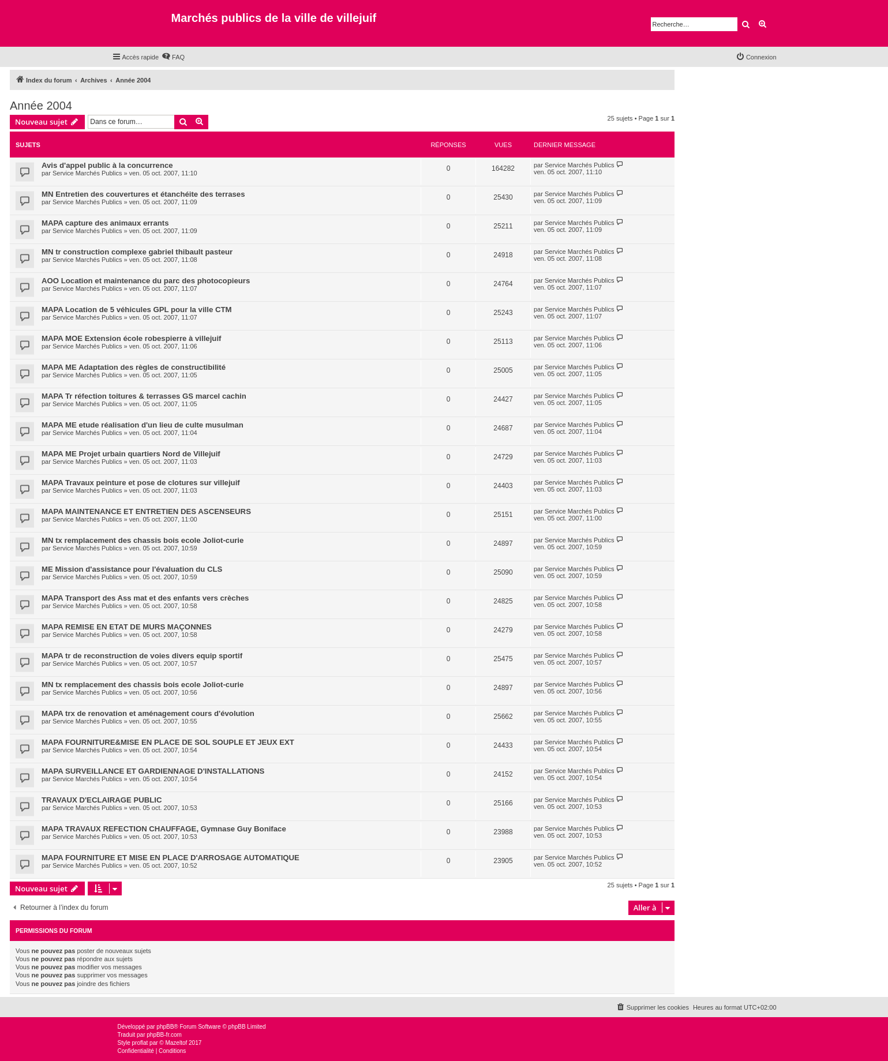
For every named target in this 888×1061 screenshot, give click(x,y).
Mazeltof (176, 1043)
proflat (140, 1043)
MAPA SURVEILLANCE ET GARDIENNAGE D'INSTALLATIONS (153, 771)
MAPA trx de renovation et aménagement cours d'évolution (148, 713)
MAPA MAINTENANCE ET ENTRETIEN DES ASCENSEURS (146, 511)
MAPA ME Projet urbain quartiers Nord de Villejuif (131, 453)
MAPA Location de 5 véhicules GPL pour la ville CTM (137, 309)
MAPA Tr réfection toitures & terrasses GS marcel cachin (144, 396)
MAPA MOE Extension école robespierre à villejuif (131, 338)
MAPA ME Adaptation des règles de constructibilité (134, 367)
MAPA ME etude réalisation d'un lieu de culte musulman (142, 425)
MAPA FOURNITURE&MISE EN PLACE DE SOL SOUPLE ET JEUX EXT (168, 742)
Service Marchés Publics (87, 173)
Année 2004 (41, 105)
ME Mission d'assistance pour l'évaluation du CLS (132, 569)
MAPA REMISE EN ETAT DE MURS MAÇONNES (127, 627)
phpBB (165, 1026)
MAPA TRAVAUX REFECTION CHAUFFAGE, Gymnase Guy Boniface (164, 828)
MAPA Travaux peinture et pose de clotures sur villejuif (141, 482)
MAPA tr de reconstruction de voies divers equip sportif (142, 655)
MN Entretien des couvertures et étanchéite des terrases (143, 194)
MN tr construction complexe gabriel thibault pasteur (137, 252)
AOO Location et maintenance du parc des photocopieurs (146, 280)
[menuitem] (173, 57)
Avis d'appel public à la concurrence (107, 165)
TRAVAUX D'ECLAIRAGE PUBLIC (102, 800)
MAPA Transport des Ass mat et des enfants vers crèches (145, 598)
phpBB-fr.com (164, 1035)
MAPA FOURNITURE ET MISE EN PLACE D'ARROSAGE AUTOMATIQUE (170, 857)
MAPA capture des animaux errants (105, 223)
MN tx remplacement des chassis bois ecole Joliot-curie (142, 540)
